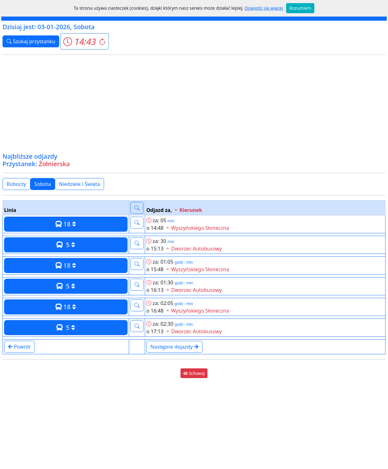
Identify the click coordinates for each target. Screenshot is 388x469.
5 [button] (65, 244)
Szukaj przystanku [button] (31, 41)
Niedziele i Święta (79, 184)
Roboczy (16, 184)
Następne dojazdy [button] (174, 346)
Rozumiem (300, 8)
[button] (84, 41)
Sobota (42, 184)
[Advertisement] (194, 104)
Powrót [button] (19, 346)
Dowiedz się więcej (264, 8)
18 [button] (65, 224)
